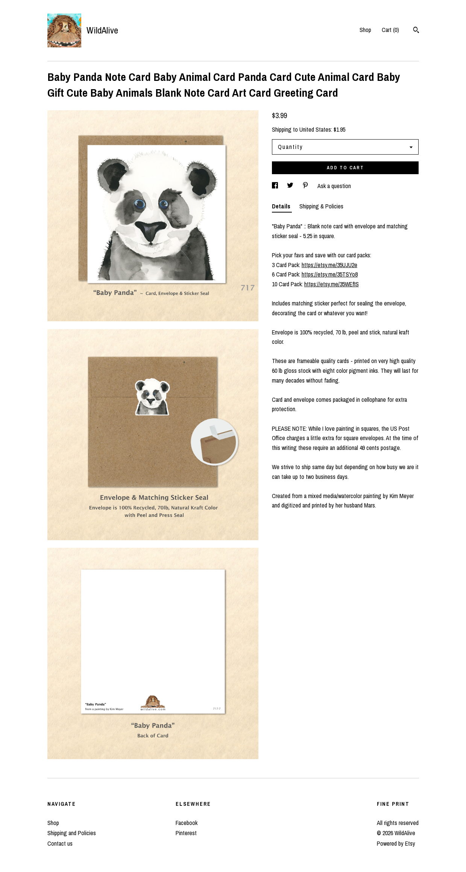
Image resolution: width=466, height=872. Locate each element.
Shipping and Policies (71, 833)
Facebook (186, 823)
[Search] (416, 31)
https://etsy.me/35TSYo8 (330, 274)
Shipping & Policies (321, 206)
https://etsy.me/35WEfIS (331, 284)
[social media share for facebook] (275, 186)
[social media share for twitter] (291, 186)
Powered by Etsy (396, 843)
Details (282, 206)
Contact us (60, 843)
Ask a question (334, 186)
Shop (365, 30)
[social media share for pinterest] (306, 186)
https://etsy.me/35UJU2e (329, 265)
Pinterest (186, 833)
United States (315, 129)
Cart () (390, 30)
